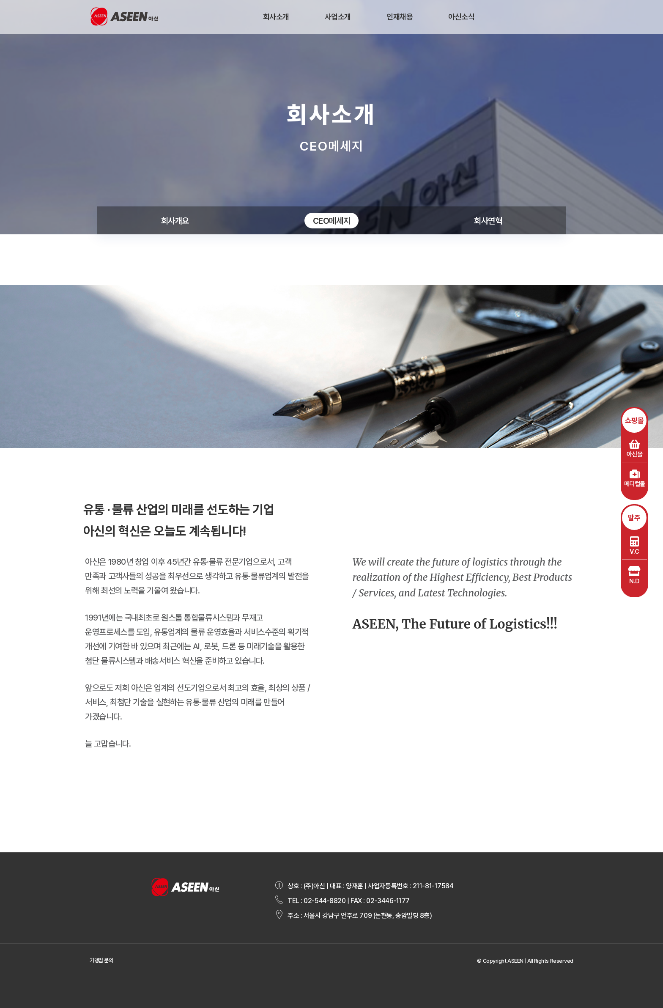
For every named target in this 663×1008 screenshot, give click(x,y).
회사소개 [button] (276, 16)
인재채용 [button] (399, 16)
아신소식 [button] (461, 16)
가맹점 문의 (101, 960)
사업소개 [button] (338, 16)
